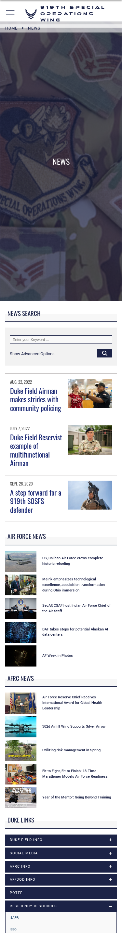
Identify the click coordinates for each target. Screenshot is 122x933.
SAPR (14, 917)
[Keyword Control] (61, 339)
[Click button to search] (104, 353)
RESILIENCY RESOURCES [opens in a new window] (33, 906)
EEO (13, 929)
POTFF (16, 893)
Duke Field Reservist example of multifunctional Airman (36, 450)
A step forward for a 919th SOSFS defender (35, 501)
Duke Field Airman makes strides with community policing (35, 399)
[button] (10, 14)
